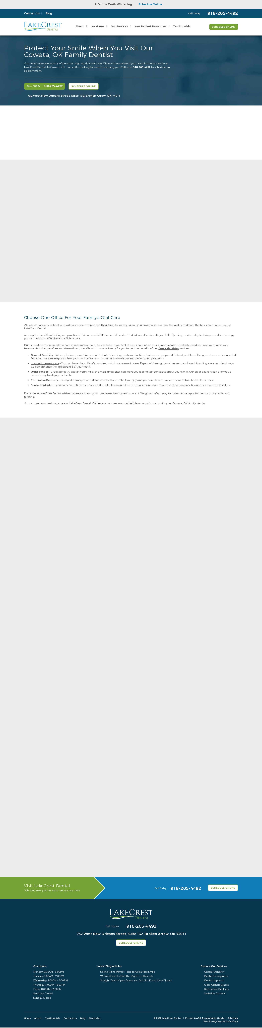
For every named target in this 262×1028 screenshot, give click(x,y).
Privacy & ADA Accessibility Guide (204, 1018)
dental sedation (168, 345)
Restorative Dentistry (44, 380)
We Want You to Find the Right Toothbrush (127, 976)
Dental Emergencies (216, 976)
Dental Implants (41, 385)
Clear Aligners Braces (216, 985)
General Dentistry (42, 355)
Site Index (92, 1018)
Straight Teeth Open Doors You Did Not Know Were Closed (136, 981)
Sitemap (233, 1018)
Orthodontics (39, 371)
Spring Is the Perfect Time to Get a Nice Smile (128, 972)
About (79, 26)
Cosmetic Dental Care (45, 363)
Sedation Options (214, 994)
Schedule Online (150, 4)
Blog (49, 13)
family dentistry (168, 348)
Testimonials (181, 26)
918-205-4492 (141, 67)
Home (27, 1018)
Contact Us (32, 13)
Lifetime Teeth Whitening (113, 4)
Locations (97, 26)
